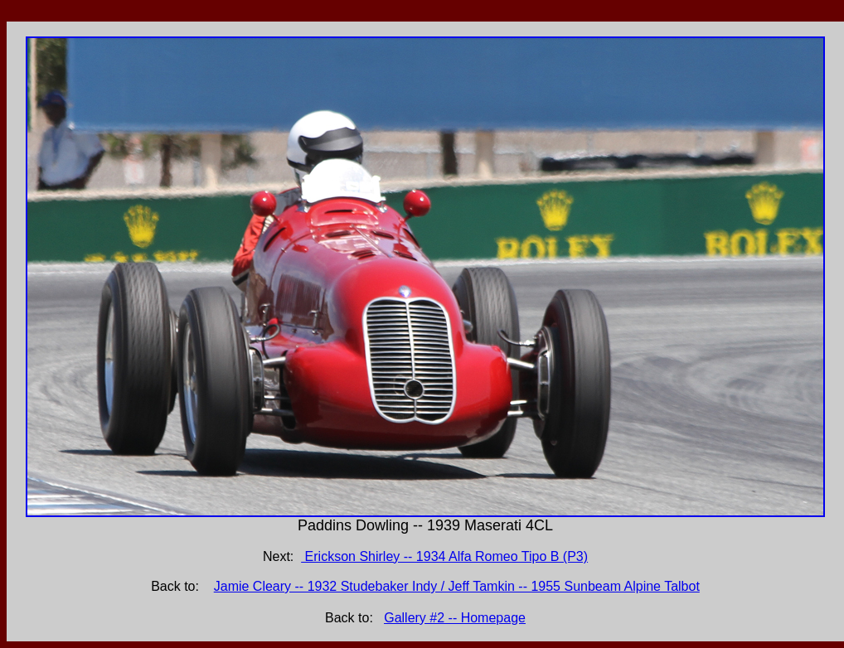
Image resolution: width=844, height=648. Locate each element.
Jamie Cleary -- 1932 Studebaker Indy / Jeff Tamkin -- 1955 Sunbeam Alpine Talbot (457, 586)
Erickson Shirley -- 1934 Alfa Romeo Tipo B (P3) (444, 556)
